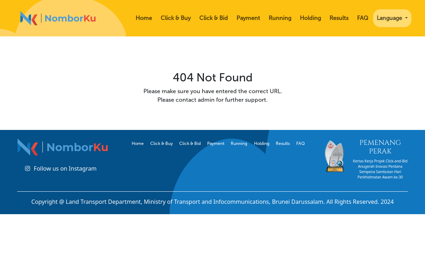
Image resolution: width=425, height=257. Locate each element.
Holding (310, 18)
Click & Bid (213, 18)
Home (144, 18)
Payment (248, 18)
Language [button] (390, 18)
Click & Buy (176, 18)
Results (338, 18)
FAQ (362, 18)
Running (280, 18)
